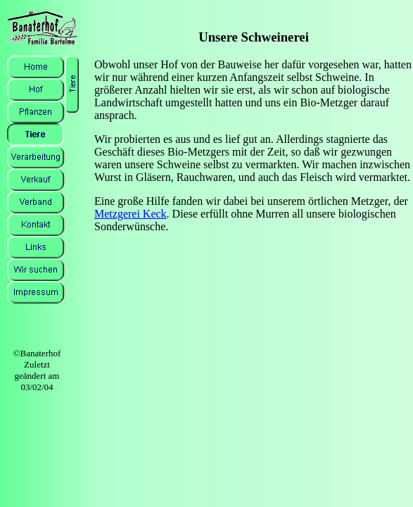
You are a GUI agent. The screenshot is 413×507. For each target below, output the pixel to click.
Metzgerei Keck (130, 214)
